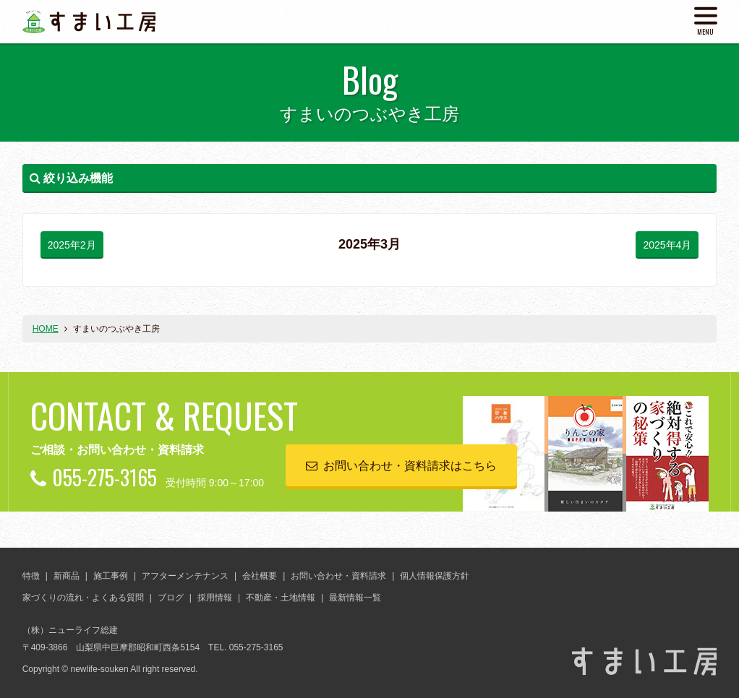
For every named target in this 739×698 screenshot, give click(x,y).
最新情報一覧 (355, 598)
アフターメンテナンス (185, 576)
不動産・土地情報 (280, 598)
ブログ (171, 598)
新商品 (67, 576)
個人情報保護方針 (434, 576)
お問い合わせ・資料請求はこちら (410, 466)
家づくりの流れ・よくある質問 (83, 598)
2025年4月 (667, 245)
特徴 (31, 576)
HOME (46, 329)
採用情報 (214, 598)
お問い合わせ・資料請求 (338, 576)
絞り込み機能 (71, 178)
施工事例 (110, 576)
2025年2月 (72, 245)
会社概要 (259, 576)
